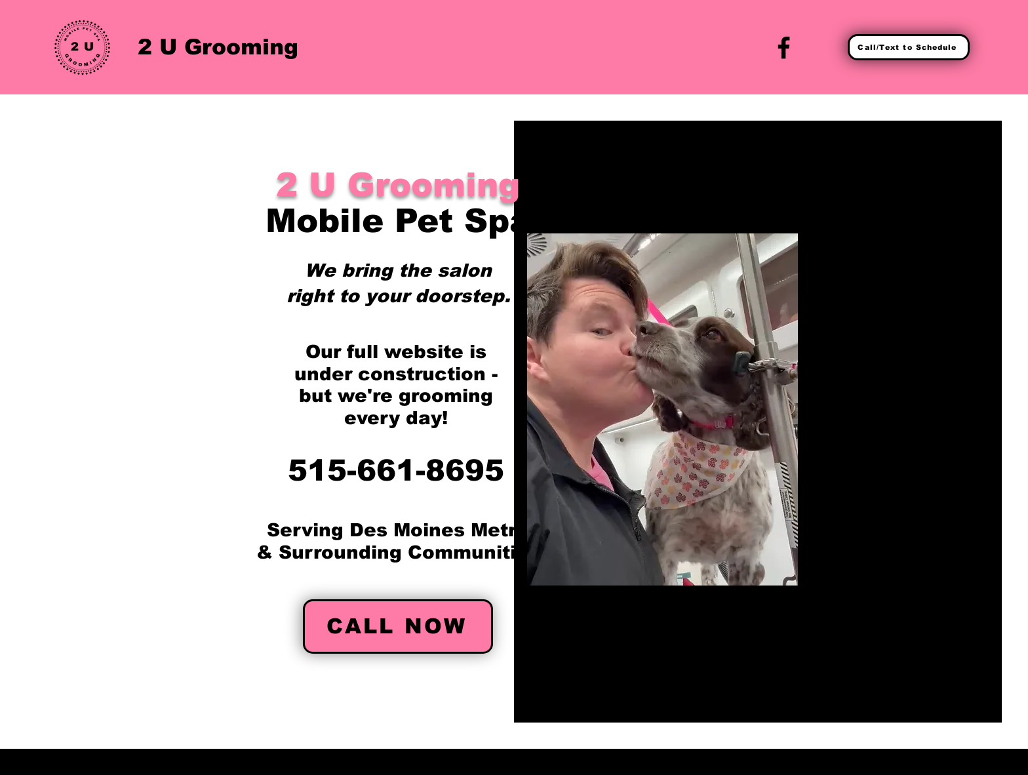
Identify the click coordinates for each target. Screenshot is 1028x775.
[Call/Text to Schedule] (909, 47)
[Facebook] (784, 47)
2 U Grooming (218, 47)
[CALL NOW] (398, 626)
